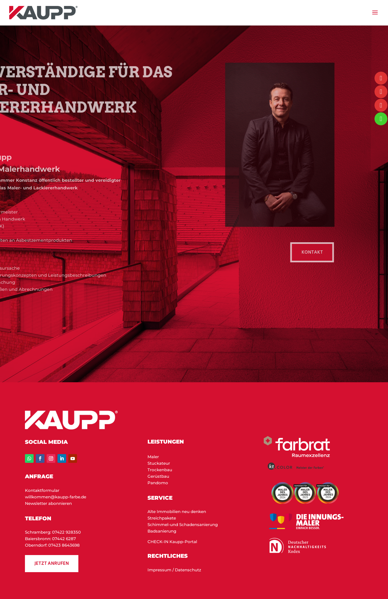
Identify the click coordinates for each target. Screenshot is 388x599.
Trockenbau (159, 469)
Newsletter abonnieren (48, 503)
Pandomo (157, 482)
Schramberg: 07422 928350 (53, 532)
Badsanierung (161, 531)
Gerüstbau (158, 476)
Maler (153, 456)
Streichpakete (161, 518)
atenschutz (189, 569)
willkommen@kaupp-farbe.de (55, 496)
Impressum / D (162, 569)
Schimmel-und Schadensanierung (182, 524)
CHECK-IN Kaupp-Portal (172, 541)
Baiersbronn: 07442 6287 (50, 538)
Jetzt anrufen (51, 564)
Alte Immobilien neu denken (176, 511)
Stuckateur (158, 463)
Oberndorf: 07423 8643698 (52, 545)
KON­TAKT (316, 252)
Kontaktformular (42, 490)
